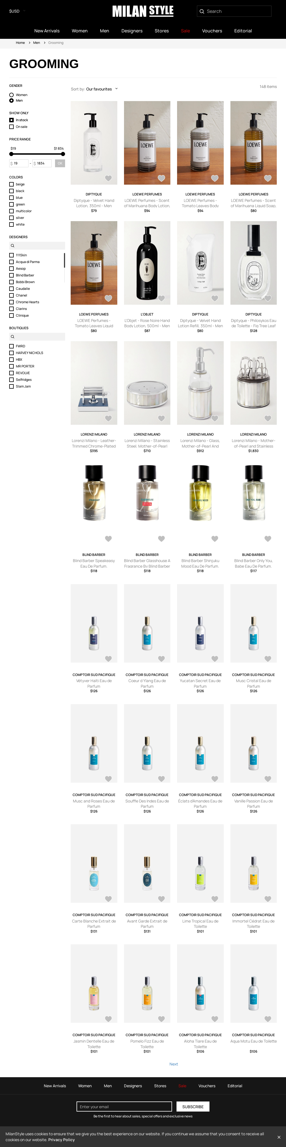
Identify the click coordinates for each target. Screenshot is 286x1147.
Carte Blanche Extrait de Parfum (94, 923)
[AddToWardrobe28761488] (108, 539)
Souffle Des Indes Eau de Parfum (147, 803)
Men (36, 42)
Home (20, 42)
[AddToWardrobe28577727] (108, 659)
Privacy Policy (61, 1139)
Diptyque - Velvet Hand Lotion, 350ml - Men (94, 203)
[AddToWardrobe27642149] (267, 179)
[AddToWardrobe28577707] (267, 1019)
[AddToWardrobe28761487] (161, 539)
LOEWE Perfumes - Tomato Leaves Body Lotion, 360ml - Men (200, 206)
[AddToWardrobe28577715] (161, 899)
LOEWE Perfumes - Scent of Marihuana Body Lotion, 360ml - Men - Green (147, 206)
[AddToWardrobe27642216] (214, 179)
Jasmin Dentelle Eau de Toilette (93, 1043)
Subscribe (193, 1106)
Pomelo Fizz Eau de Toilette (147, 1043)
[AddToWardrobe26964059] (267, 419)
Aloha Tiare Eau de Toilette (200, 1043)
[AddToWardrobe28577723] (267, 659)
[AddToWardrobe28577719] (214, 779)
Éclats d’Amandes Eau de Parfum (200, 803)
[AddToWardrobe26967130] (267, 299)
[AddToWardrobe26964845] (108, 419)
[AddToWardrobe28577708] (214, 1019)
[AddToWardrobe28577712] (267, 899)
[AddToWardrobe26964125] (214, 419)
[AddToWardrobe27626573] (161, 299)
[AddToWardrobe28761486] (214, 539)
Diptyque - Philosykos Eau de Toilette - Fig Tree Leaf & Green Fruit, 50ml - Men (253, 326)
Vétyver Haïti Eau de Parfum (94, 683)
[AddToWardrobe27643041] (161, 179)
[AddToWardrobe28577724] (214, 659)
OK (60, 163)
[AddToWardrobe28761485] (267, 539)
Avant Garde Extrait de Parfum (147, 923)
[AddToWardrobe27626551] (214, 299)
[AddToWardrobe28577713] (214, 899)
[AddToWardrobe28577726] (161, 659)
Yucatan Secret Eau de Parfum (200, 683)
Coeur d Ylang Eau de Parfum (147, 683)
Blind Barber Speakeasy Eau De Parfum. (94, 563)
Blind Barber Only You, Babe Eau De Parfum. (253, 563)
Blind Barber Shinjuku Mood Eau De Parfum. (200, 563)
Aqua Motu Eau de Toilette (253, 1041)
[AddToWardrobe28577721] (161, 779)
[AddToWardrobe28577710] (161, 1019)
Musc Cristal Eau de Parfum (253, 683)
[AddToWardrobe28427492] (108, 179)
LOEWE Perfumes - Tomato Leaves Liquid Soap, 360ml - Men (94, 326)
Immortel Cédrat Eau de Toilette (253, 923)
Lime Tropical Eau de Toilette (200, 923)
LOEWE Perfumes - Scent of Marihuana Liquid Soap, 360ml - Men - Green (254, 206)
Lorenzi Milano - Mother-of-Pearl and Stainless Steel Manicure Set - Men (253, 446)
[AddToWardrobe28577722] (108, 779)
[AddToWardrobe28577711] (108, 1019)
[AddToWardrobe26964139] (161, 419)
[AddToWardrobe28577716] (108, 899)
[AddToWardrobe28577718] (267, 779)
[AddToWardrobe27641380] (108, 299)
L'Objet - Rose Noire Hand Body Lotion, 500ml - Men (147, 323)
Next (174, 1064)
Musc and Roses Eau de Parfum (94, 803)
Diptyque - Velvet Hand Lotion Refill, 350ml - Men (200, 323)
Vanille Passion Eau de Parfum (253, 803)
